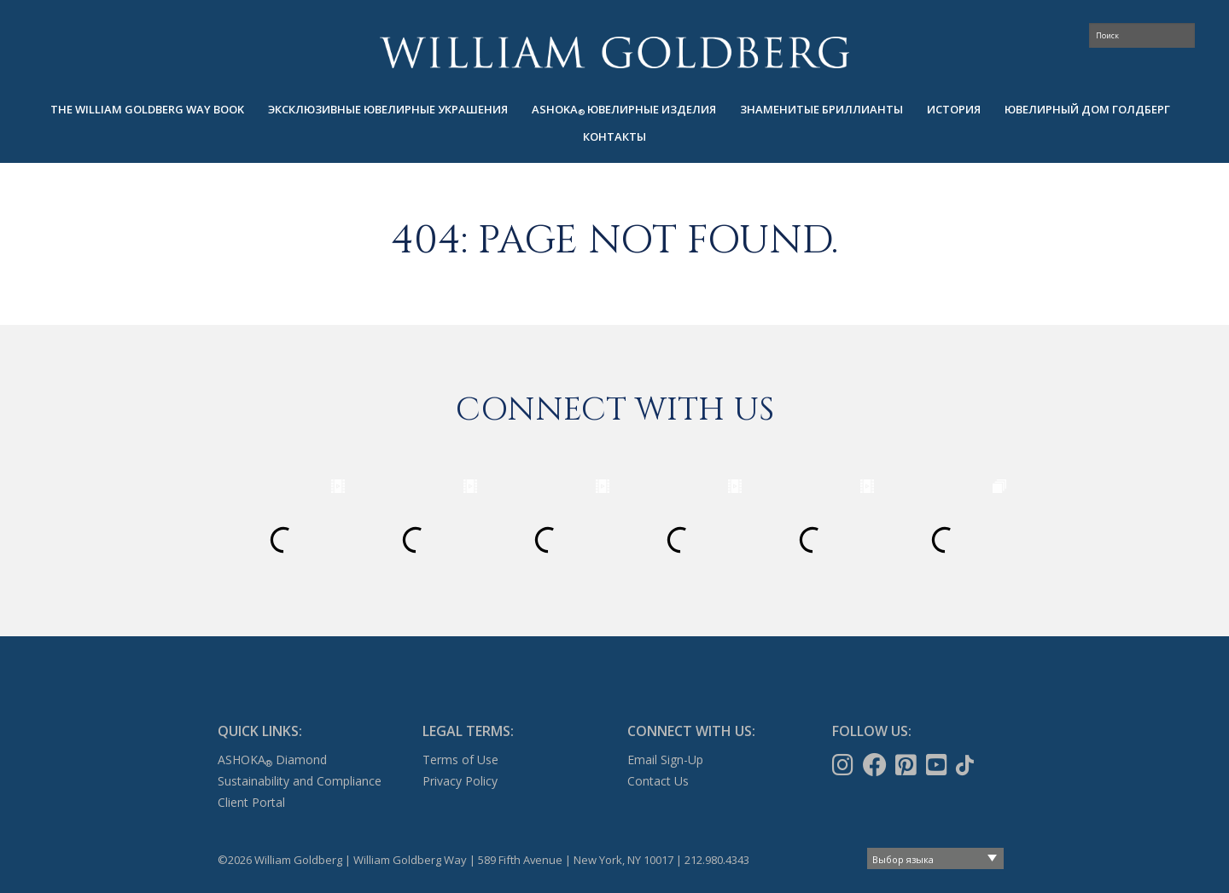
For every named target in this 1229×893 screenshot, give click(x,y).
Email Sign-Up (665, 759)
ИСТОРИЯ (954, 109)
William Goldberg (614, 52)
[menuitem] (147, 110)
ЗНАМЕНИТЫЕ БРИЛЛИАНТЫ (821, 109)
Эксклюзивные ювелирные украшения (388, 109)
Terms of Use (460, 759)
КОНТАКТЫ (614, 136)
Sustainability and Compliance (300, 781)
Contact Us (658, 781)
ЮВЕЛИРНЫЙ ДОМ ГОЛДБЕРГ (1087, 109)
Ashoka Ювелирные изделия (624, 109)
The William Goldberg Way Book (147, 109)
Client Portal (251, 802)
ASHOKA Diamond (272, 759)
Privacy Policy (460, 781)
